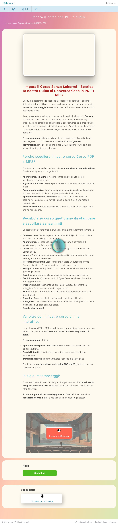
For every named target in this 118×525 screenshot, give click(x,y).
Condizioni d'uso (101, 522)
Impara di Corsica (59, 433)
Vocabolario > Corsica (42, 498)
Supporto (113, 522)
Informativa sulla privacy (83, 522)
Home (7, 23)
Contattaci (39, 473)
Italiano (109, 3)
